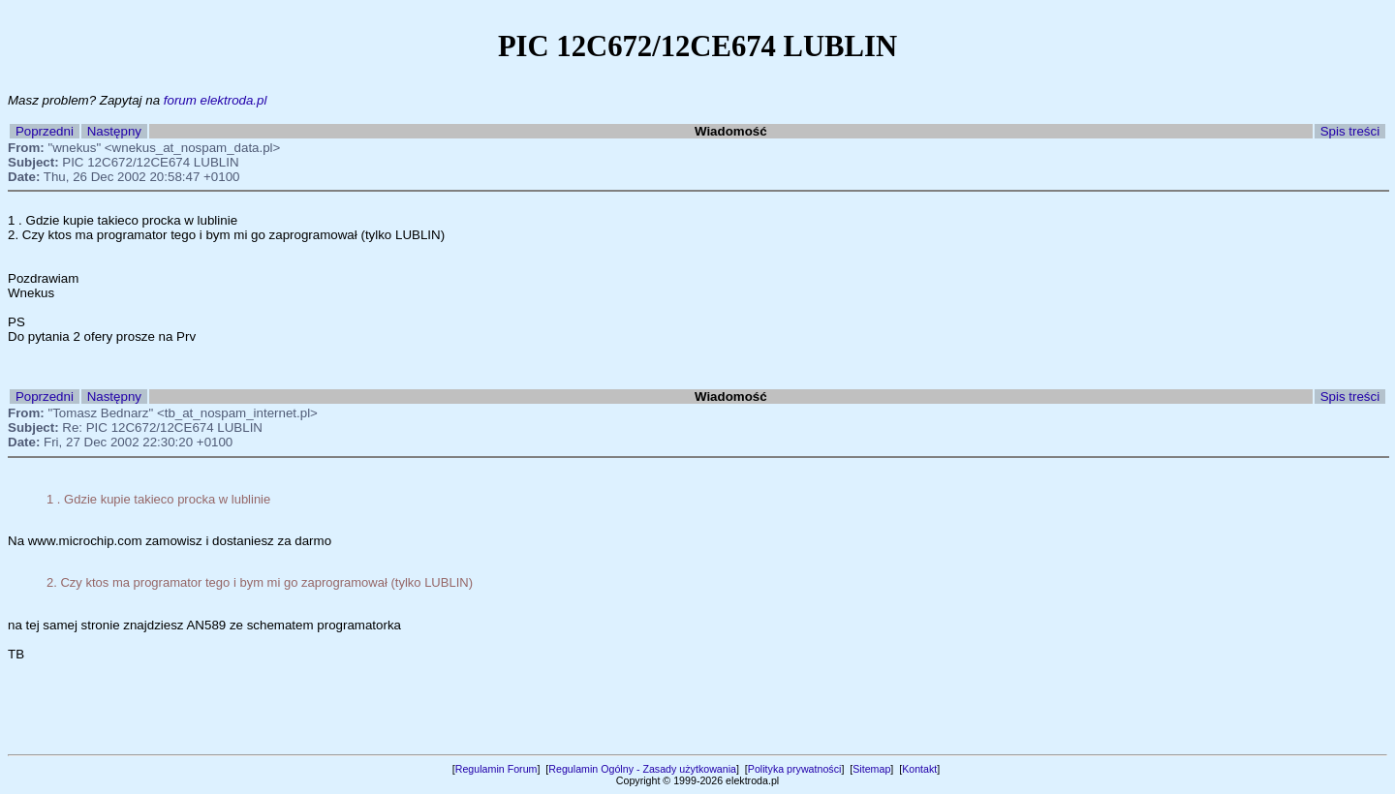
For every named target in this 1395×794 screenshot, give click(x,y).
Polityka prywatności (795, 769)
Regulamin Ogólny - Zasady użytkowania (642, 769)
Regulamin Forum (496, 769)
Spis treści (1350, 131)
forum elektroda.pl (215, 100)
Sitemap (871, 769)
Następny (114, 131)
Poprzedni (45, 131)
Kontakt (919, 769)
